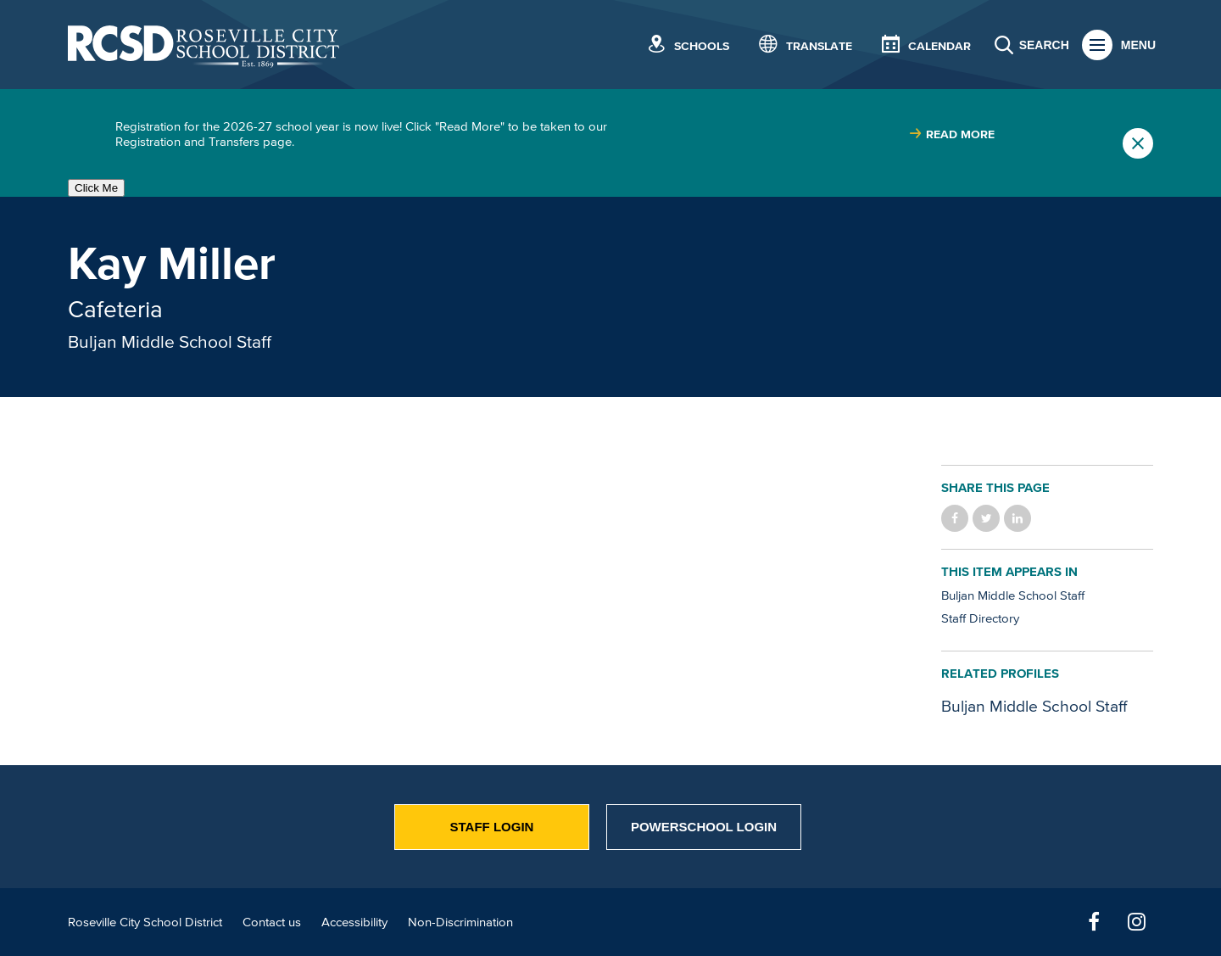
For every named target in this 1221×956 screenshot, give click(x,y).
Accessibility (354, 921)
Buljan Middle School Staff (169, 341)
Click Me (96, 188)
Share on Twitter (986, 518)
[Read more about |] (952, 134)
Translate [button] (819, 46)
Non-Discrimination (460, 921)
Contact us (272, 921)
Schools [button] (701, 46)
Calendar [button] (939, 46)
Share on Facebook (954, 518)
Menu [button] (1138, 45)
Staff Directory (980, 618)
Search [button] (1044, 45)
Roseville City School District (145, 921)
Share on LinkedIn (1017, 518)
